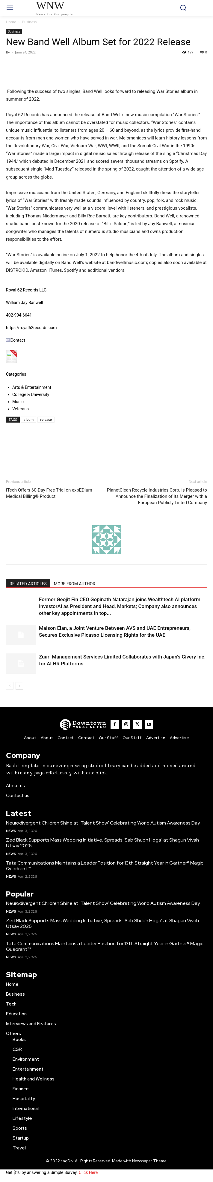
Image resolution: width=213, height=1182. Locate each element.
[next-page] (19, 686)
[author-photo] (106, 554)
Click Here (88, 1172)
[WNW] (83, 724)
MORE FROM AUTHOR (74, 583)
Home (11, 21)
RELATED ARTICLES (28, 583)
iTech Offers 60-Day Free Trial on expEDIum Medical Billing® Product (49, 493)
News (11, 830)
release (46, 419)
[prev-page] (9, 686)
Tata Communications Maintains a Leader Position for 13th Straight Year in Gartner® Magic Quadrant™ (104, 866)
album (29, 419)
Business (29, 21)
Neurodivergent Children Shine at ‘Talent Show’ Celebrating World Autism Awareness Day (103, 823)
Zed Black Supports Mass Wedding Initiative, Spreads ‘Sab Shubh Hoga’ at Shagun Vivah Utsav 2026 (102, 843)
